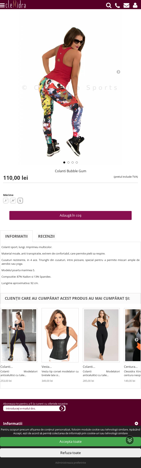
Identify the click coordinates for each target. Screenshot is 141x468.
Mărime (8, 195)
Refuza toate (70, 452)
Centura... (131, 366)
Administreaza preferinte (70, 462)
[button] (135, 5)
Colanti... (6, 366)
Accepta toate (70, 441)
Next (118, 72)
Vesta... (47, 366)
